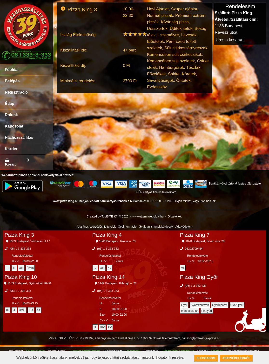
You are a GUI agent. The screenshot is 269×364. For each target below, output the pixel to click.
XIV (102, 327)
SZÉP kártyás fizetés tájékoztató (155, 192)
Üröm (30, 268)
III (14, 268)
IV (95, 268)
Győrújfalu (237, 305)
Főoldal (12, 70)
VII (183, 268)
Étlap (9, 104)
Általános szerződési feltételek (96, 226)
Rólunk (11, 115)
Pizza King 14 (108, 277)
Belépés (12, 81)
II (7, 268)
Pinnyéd (206, 311)
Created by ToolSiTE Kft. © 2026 (107, 216)
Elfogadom (205, 358)
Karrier (11, 149)
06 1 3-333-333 (146, 338)
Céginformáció (127, 226)
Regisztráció (16, 92)
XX (38, 310)
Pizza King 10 (21, 277)
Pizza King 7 (194, 235)
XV (109, 268)
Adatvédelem (183, 226)
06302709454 (193, 248)
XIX (30, 310)
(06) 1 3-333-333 (20, 248)
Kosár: (10, 164)
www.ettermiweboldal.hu (147, 216)
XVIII (22, 310)
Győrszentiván (199, 305)
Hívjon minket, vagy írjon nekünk (194, 201)
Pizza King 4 (107, 235)
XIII (21, 268)
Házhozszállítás (19, 137)
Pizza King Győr (199, 277)
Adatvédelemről (236, 358)
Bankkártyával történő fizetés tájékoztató (235, 183)
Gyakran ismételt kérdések (156, 226)
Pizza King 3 (19, 235)
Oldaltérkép (175, 216)
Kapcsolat (14, 126)
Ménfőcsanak (189, 311)
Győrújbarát (219, 305)
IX (7, 310)
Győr (184, 305)
